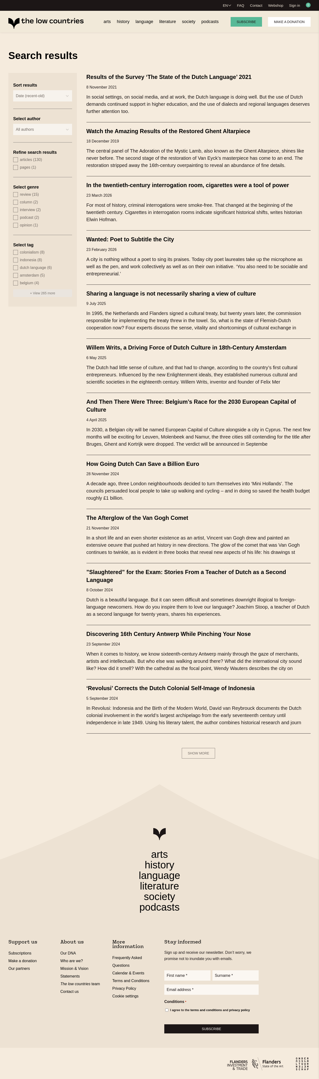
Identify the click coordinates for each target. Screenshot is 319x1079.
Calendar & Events (128, 971)
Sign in (294, 5)
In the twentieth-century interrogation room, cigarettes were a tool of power (197, 184)
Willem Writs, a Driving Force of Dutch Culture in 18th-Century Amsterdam (196, 346)
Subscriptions (19, 951)
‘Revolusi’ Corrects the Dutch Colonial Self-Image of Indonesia (178, 685)
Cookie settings (125, 994)
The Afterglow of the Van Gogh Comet (142, 516)
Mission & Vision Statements (74, 970)
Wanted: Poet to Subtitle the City (134, 238)
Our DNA (68, 951)
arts (159, 852)
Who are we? (71, 958)
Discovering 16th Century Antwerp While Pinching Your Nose (176, 631)
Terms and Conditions (130, 978)
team (80, 981)
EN (225, 5)
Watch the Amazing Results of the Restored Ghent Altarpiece (176, 130)
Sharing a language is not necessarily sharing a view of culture (179, 292)
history (159, 862)
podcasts (159, 904)
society (159, 894)
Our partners (19, 966)
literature (159, 883)
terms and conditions (206, 1009)
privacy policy (239, 1009)
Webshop (275, 5)
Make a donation (289, 22)
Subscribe (246, 22)
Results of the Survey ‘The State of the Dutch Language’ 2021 (177, 76)
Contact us (69, 989)
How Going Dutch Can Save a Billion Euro (148, 462)
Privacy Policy (124, 986)
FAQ (240, 5)
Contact (256, 5)
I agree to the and (210, 1009)
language (159, 873)
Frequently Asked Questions (127, 959)
